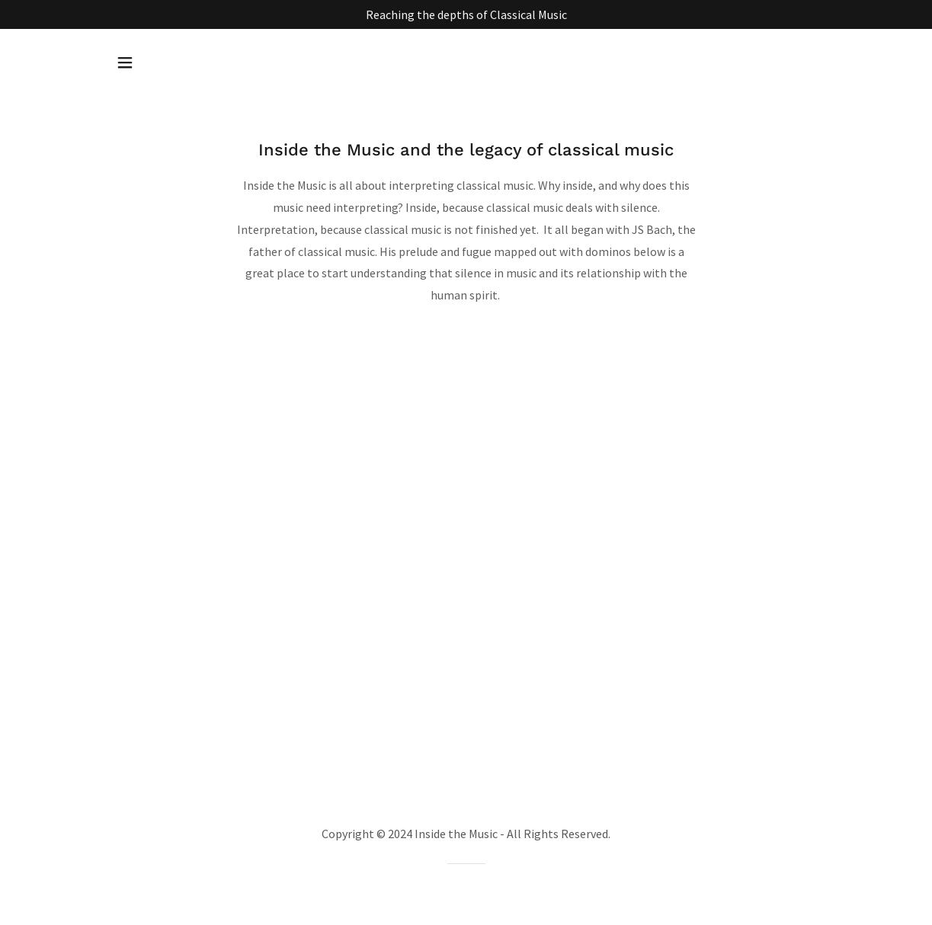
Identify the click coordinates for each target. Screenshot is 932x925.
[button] (125, 62)
